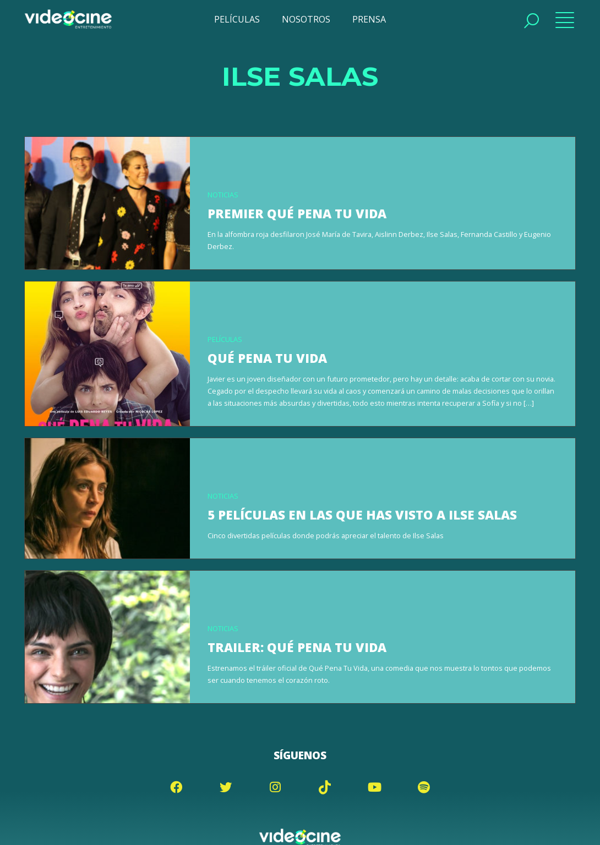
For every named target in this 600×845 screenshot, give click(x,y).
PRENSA (369, 19)
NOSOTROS (306, 19)
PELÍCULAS (237, 19)
